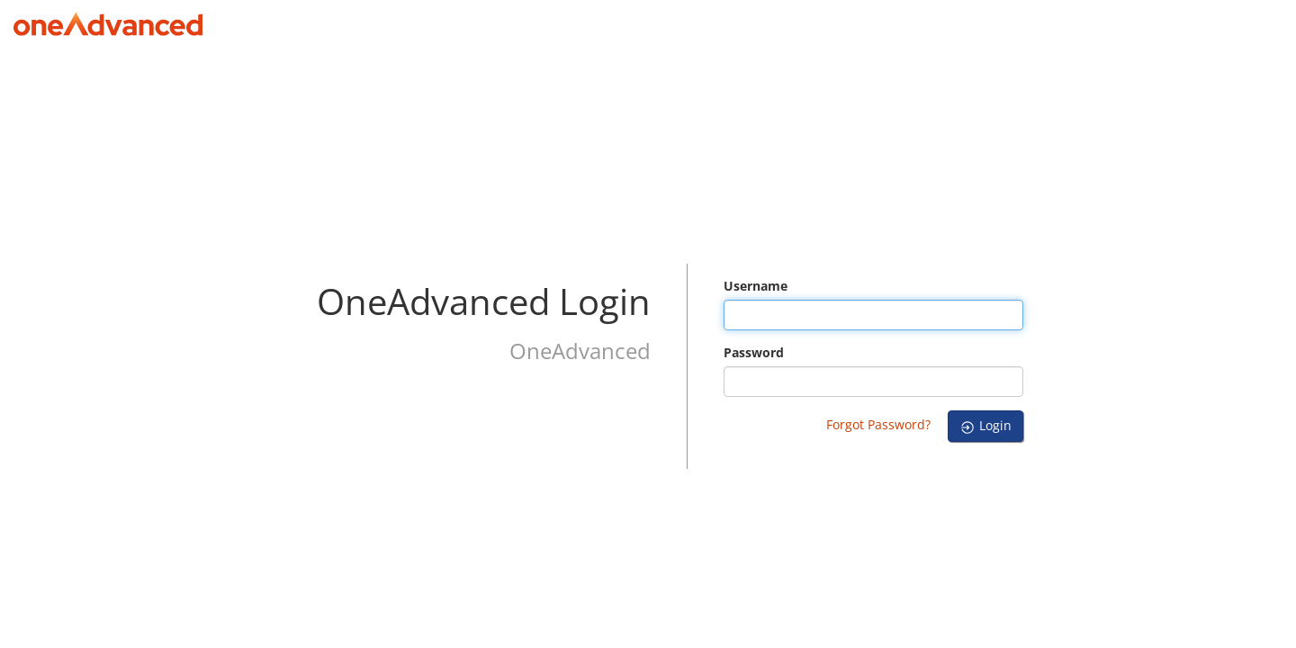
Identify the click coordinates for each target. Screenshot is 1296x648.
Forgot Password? (878, 424)
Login (985, 426)
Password (754, 352)
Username (756, 285)
